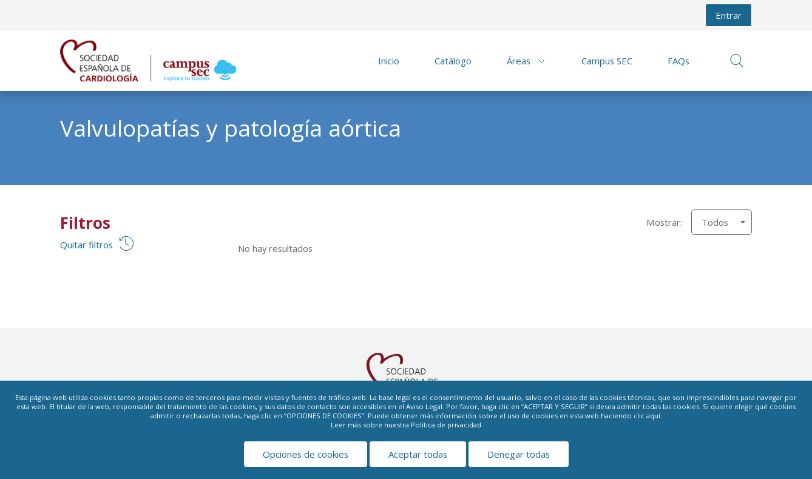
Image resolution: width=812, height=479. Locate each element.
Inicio (388, 61)
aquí (653, 415)
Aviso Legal (424, 406)
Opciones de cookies (305, 454)
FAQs (678, 61)
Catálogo (453, 61)
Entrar (729, 15)
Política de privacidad (446, 424)
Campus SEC (606, 61)
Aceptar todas (417, 454)
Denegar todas (518, 454)
